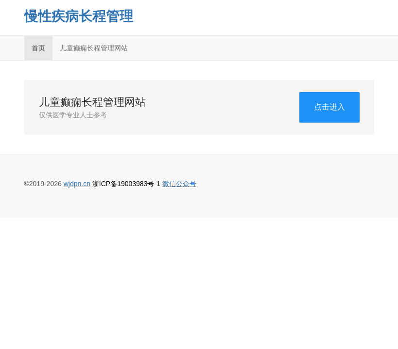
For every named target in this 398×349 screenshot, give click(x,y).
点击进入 (329, 107)
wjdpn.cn (77, 184)
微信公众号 (179, 184)
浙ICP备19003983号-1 (126, 184)
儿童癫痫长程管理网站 (94, 48)
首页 (38, 48)
